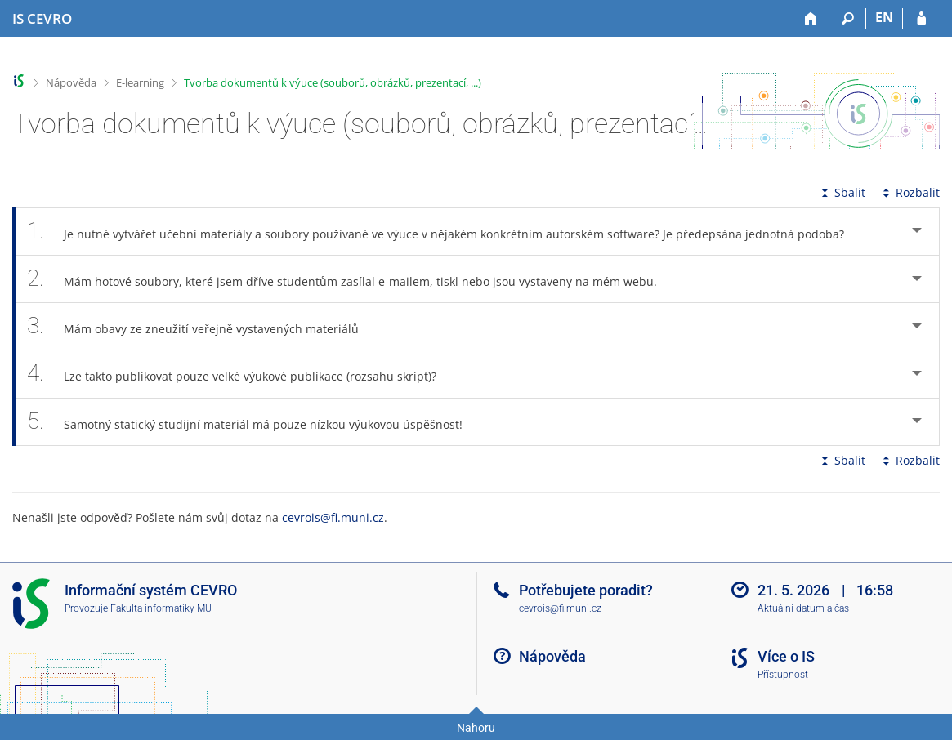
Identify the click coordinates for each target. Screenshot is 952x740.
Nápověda (71, 82)
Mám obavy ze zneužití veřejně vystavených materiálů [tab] (202, 326)
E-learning (140, 82)
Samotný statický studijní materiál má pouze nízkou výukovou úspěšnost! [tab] (253, 422)
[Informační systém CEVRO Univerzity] (42, 18)
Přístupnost (783, 674)
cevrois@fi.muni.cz (333, 517)
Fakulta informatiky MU (161, 608)
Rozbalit (909, 192)
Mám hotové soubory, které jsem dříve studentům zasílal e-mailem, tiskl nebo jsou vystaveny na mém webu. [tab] (351, 279)
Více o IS (786, 656)
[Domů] (811, 18)
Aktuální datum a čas (803, 608)
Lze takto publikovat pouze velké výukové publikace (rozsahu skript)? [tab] (240, 373)
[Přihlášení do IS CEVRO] (921, 18)
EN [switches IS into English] (884, 17)
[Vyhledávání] (847, 18)
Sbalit (841, 192)
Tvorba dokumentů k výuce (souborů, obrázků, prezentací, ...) (332, 82)
